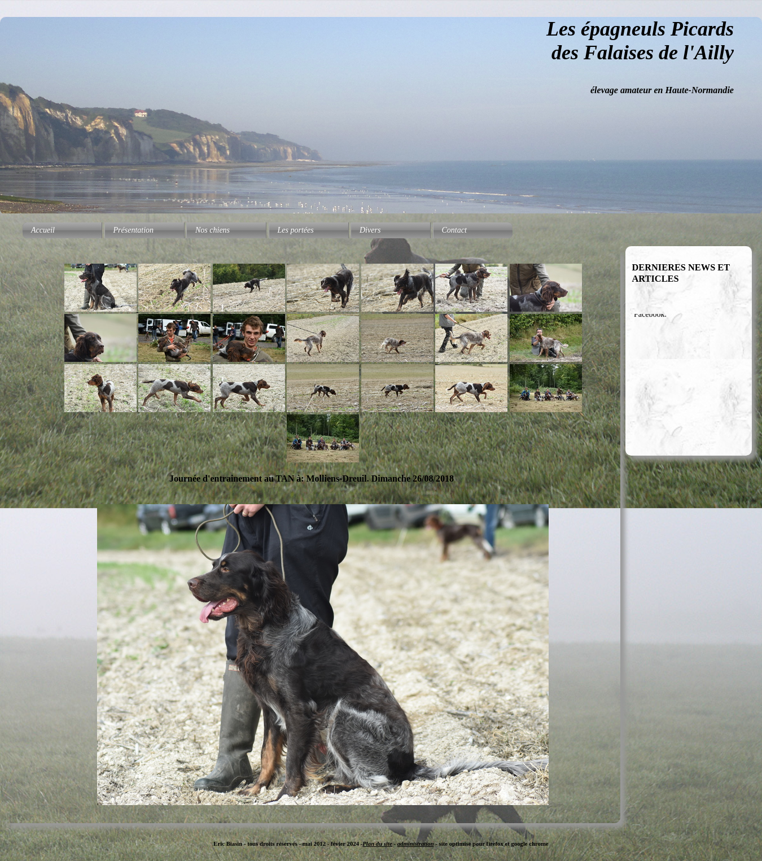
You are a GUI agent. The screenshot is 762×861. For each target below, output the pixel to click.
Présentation (133, 230)
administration (415, 843)
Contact (454, 230)
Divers (370, 230)
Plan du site (377, 843)
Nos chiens (212, 230)
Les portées (296, 230)
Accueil (43, 230)
